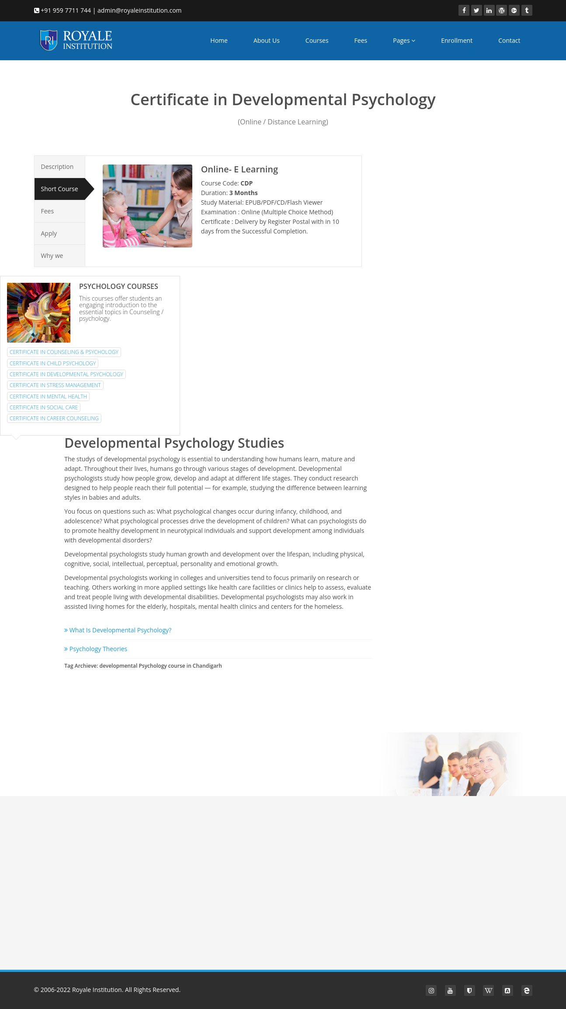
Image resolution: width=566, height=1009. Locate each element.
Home (219, 40)
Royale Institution (97, 989)
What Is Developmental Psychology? (117, 630)
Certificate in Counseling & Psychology (64, 352)
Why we (52, 255)
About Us (266, 40)
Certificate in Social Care (44, 407)
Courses (317, 40)
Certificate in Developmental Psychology (66, 374)
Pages (404, 40)
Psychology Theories (95, 649)
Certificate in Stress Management (55, 385)
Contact (509, 40)
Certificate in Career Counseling (54, 418)
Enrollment (456, 40)
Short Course (59, 189)
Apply (49, 233)
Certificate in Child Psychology (53, 363)
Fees (361, 40)
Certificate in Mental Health (48, 396)
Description (57, 166)
